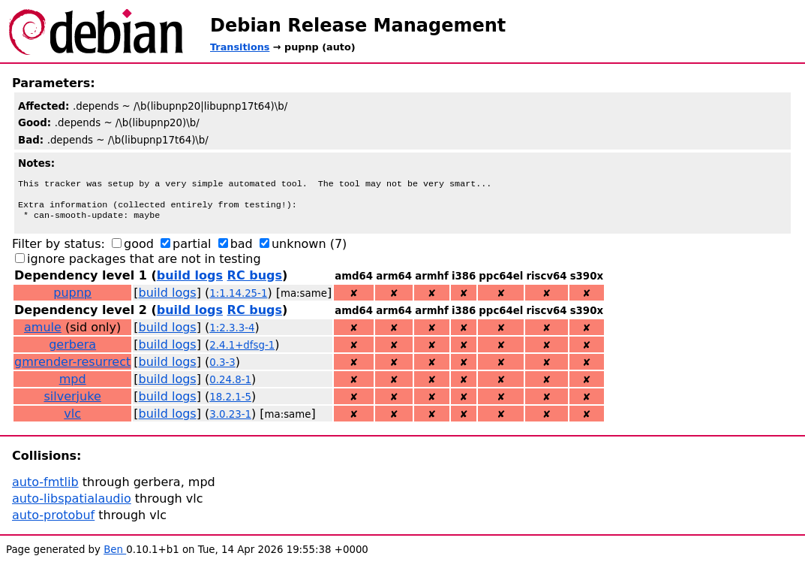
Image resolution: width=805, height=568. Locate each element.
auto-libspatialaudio (71, 504)
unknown (299, 250)
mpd (72, 385)
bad (241, 250)
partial (192, 250)
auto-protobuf (53, 521)
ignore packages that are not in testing (144, 265)
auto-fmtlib (45, 488)
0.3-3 (222, 368)
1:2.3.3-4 (231, 334)
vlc (72, 419)
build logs (190, 281)
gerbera (72, 350)
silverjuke (72, 402)
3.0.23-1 (230, 420)
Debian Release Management (358, 25)
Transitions (239, 47)
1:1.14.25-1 (238, 299)
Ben (115, 555)
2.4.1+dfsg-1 (242, 351)
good (139, 250)
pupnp (72, 299)
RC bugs (254, 281)
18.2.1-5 (230, 403)
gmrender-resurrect (72, 368)
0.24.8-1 (230, 385)
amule (43, 333)
